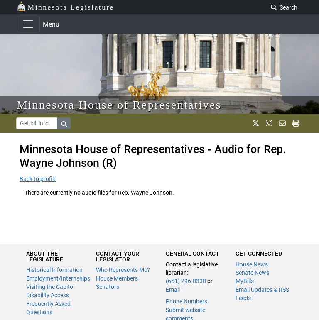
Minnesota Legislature (65, 6)
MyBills (245, 281)
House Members (117, 278)
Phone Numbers (186, 301)
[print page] (296, 123)
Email (173, 289)
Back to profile (38, 179)
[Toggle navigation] (28, 24)
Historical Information (54, 269)
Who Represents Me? (123, 269)
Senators (107, 286)
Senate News (252, 272)
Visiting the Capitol (50, 286)
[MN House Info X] (256, 123)
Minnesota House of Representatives (119, 104)
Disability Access (47, 295)
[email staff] (282, 123)
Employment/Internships (58, 278)
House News (252, 264)
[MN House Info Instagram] (269, 123)
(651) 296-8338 (186, 281)
